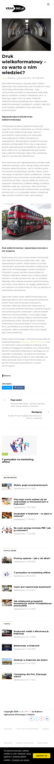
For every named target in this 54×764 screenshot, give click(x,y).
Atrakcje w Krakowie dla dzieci (31, 660)
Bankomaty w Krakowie (27, 646)
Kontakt (8, 729)
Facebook (19, 388)
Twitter (7, 388)
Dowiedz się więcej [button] (20, 760)
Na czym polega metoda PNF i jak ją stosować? (32, 529)
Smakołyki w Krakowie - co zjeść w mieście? (33, 515)
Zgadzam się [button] (41, 756)
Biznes (4, 78)
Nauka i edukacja (24, 743)
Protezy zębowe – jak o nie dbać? (32, 558)
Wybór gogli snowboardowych (31, 485)
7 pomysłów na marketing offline (18, 460)
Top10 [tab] (7, 624)
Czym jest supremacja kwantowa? (32, 587)
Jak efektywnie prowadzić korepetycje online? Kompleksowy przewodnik (33, 603)
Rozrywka (43, 743)
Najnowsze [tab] (10, 478)
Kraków (8, 743)
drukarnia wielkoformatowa (33, 342)
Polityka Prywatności (27, 729)
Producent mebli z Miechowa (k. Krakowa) (31, 632)
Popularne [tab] (10, 551)
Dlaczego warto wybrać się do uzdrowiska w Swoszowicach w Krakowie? (31, 501)
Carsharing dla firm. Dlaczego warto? (30, 675)
